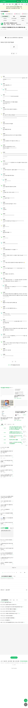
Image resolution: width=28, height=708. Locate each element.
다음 (20, 599)
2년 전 (1, 29)
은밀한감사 (23, 18)
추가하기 (6, 555)
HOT (4, 4)
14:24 (26, 627)
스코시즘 (9, 13)
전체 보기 (2, 617)
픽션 (22, 4)
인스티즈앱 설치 (14, 684)
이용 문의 (5, 688)
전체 (2, 437)
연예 (12, 4)
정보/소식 (9, 437)
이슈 (7, 4)
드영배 (16, 4)
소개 (1, 688)
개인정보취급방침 (23, 688)
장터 (19, 4)
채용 (14, 688)
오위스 (17, 13)
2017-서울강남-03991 (23, 690)
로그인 (9, 364)
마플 (13, 437)
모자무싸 (5, 20)
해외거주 (13, 24)
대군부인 (5, 18)
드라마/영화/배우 (4, 11)
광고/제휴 (10, 688)
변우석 (23, 20)
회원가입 (18, 1)
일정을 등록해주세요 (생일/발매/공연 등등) (7, 605)
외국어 (8, 24)
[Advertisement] (14, 383)
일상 (10, 4)
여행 (5, 24)
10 (16, 599)
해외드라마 (18, 24)
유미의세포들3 (14, 18)
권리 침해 (17, 688)
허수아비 (14, 20)
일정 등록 (8, 617)
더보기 (11, 555)
